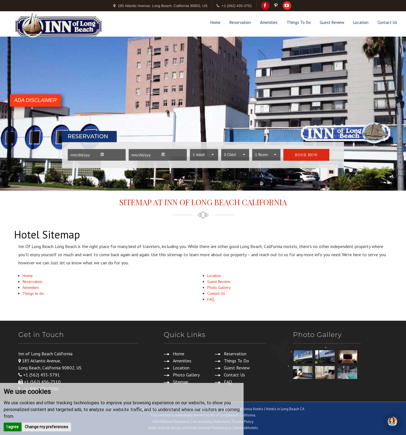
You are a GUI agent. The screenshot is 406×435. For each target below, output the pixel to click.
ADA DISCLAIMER (35, 100)
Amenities (269, 22)
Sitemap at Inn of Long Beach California (203, 202)
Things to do (33, 293)
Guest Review (332, 22)
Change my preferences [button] (46, 427)
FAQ (210, 299)
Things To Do (299, 22)
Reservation (240, 22)
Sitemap (180, 382)
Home (215, 22)
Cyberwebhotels (245, 427)
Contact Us (387, 22)
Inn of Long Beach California (45, 353)
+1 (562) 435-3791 (237, 6)
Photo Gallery (219, 287)
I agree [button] (12, 427)
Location (361, 22)
